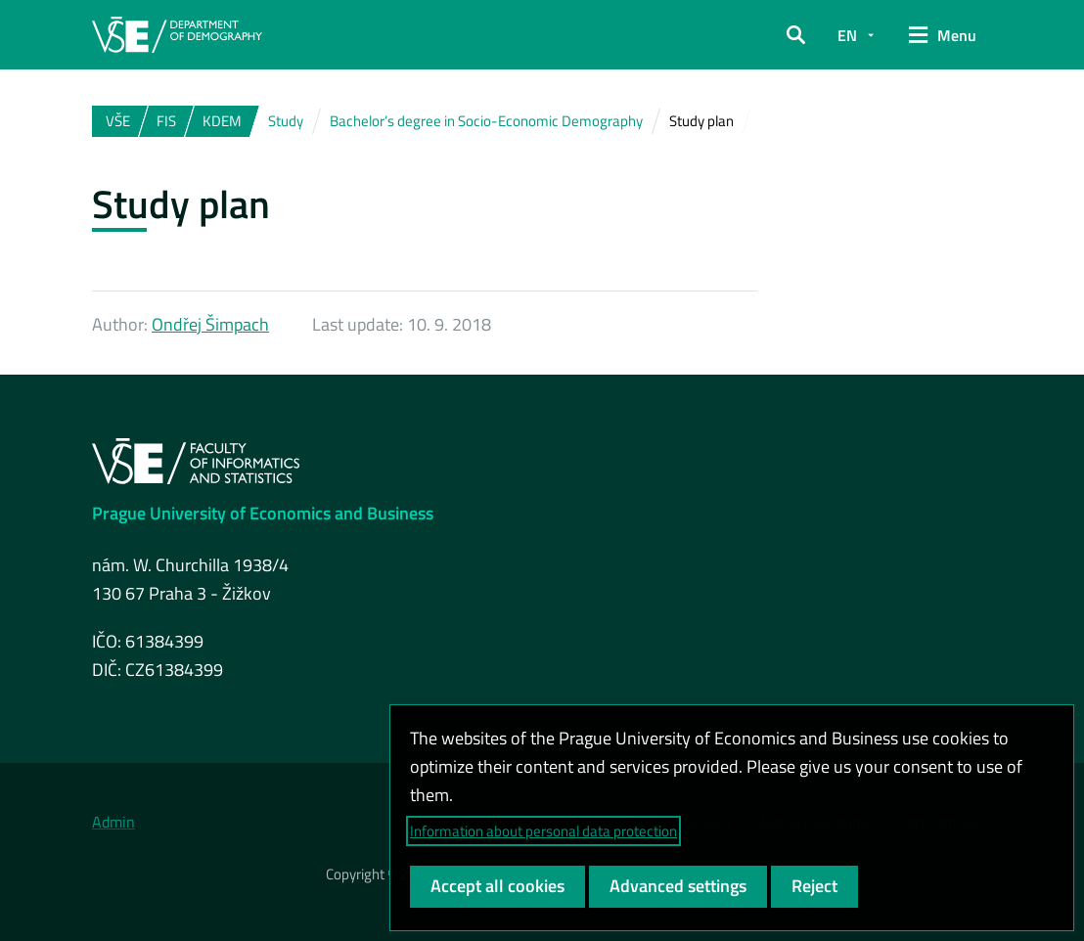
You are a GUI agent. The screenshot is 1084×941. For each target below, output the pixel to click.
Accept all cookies (497, 886)
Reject (814, 886)
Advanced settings (678, 886)
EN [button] (847, 35)
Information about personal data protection (543, 831)
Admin (113, 821)
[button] (796, 35)
